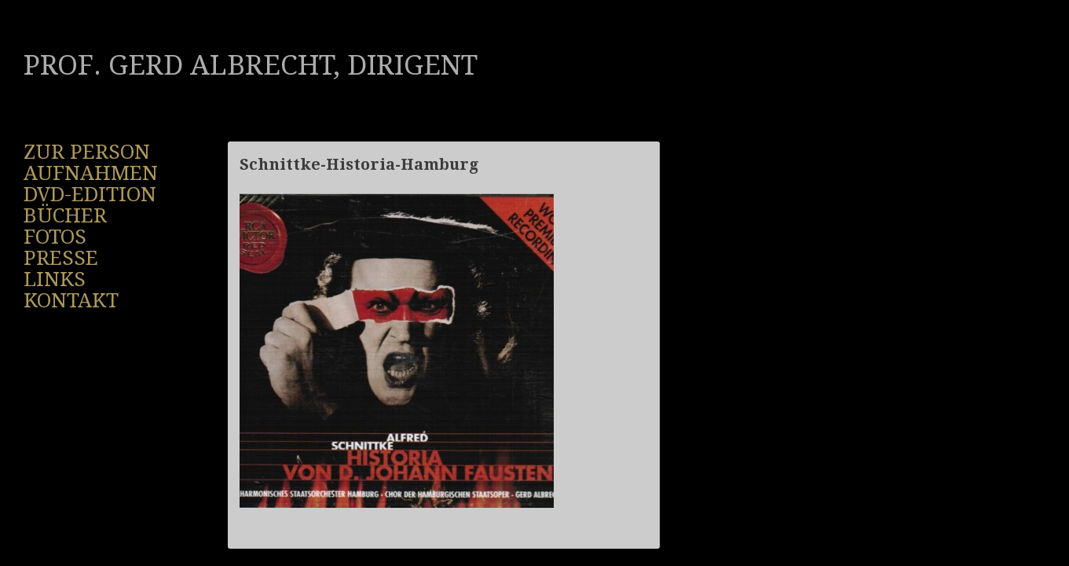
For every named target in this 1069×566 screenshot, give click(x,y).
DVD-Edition (90, 194)
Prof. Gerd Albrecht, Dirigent (251, 65)
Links (55, 279)
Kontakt (71, 300)
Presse (61, 258)
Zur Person (87, 152)
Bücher (65, 215)
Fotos (55, 236)
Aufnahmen (91, 173)
